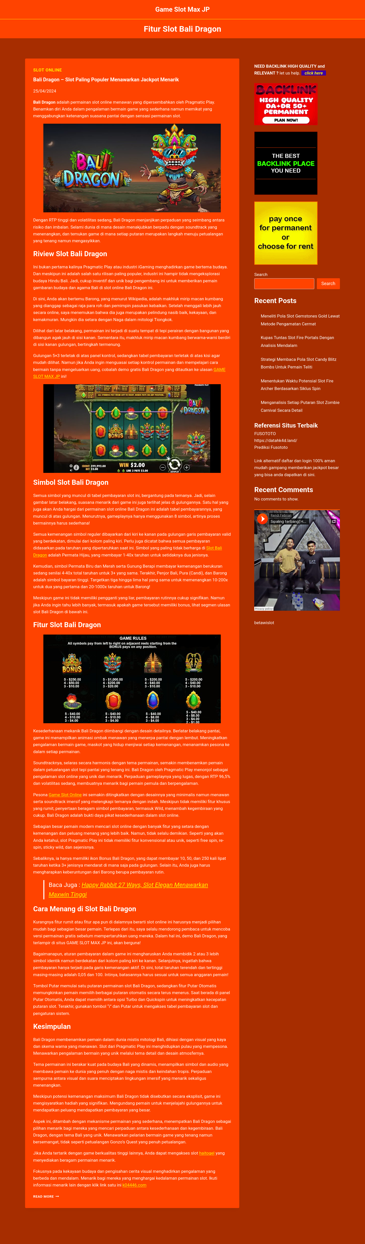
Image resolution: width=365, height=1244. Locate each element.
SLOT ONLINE (47, 69)
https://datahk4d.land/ (275, 440)
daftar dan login (297, 460)
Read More (46, 1196)
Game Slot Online (65, 794)
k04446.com (134, 1184)
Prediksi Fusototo (271, 447)
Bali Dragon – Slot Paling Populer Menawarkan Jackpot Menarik (106, 80)
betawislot (264, 622)
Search (260, 274)
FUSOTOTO (265, 433)
